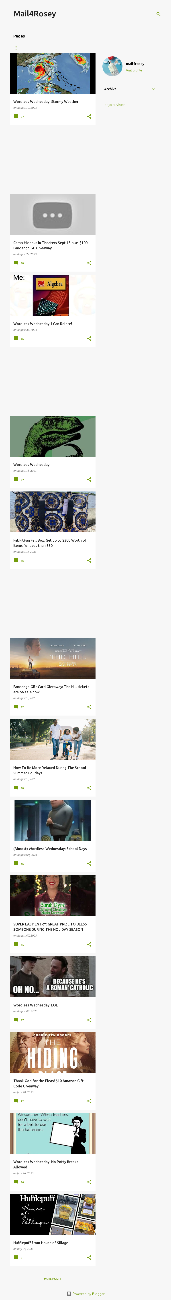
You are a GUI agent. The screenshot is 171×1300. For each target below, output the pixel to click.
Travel (104, 47)
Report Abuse (114, 105)
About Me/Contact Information (38, 47)
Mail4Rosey (34, 13)
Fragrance (128, 47)
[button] (89, 117)
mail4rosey (135, 64)
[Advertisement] (51, 159)
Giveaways (81, 47)
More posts (52, 1278)
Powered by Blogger (85, 1294)
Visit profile (134, 70)
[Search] (158, 14)
